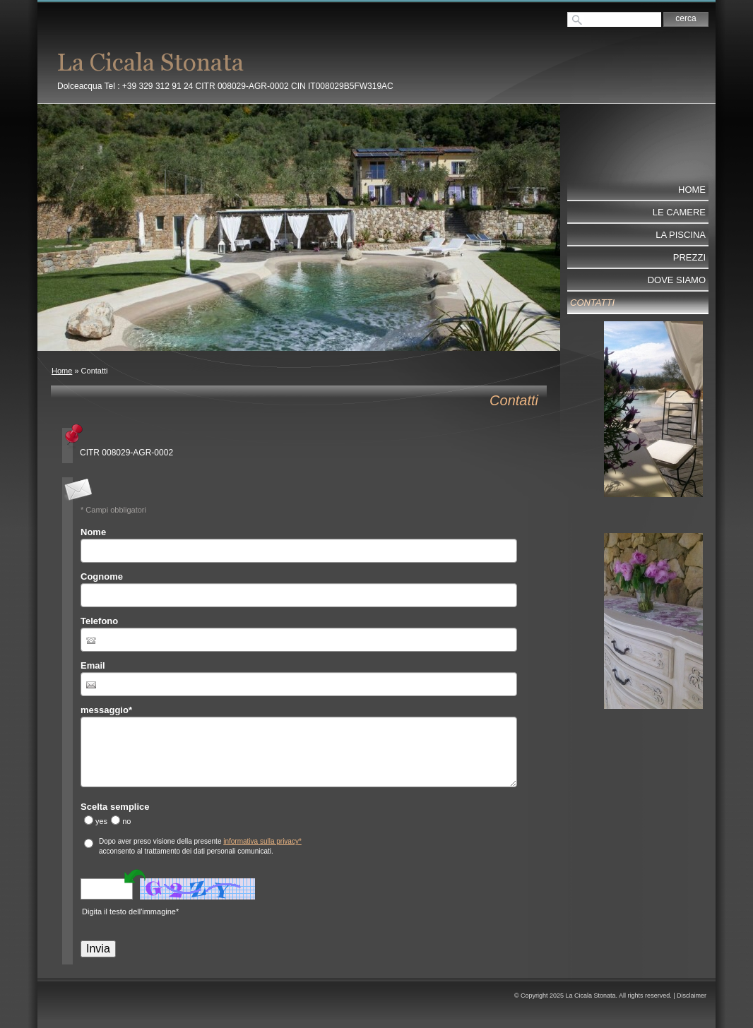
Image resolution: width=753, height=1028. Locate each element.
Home (62, 370)
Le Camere (679, 212)
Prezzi (689, 257)
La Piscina (681, 234)
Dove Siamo (677, 280)
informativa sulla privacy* (262, 841)
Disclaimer (691, 995)
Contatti (592, 302)
